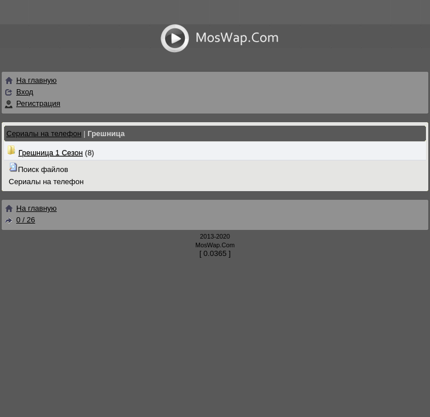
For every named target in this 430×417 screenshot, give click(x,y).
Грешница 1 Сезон (51, 152)
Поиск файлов (43, 169)
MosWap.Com (215, 245)
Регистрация (38, 103)
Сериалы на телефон (43, 133)
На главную (30, 80)
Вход (24, 91)
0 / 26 (19, 219)
